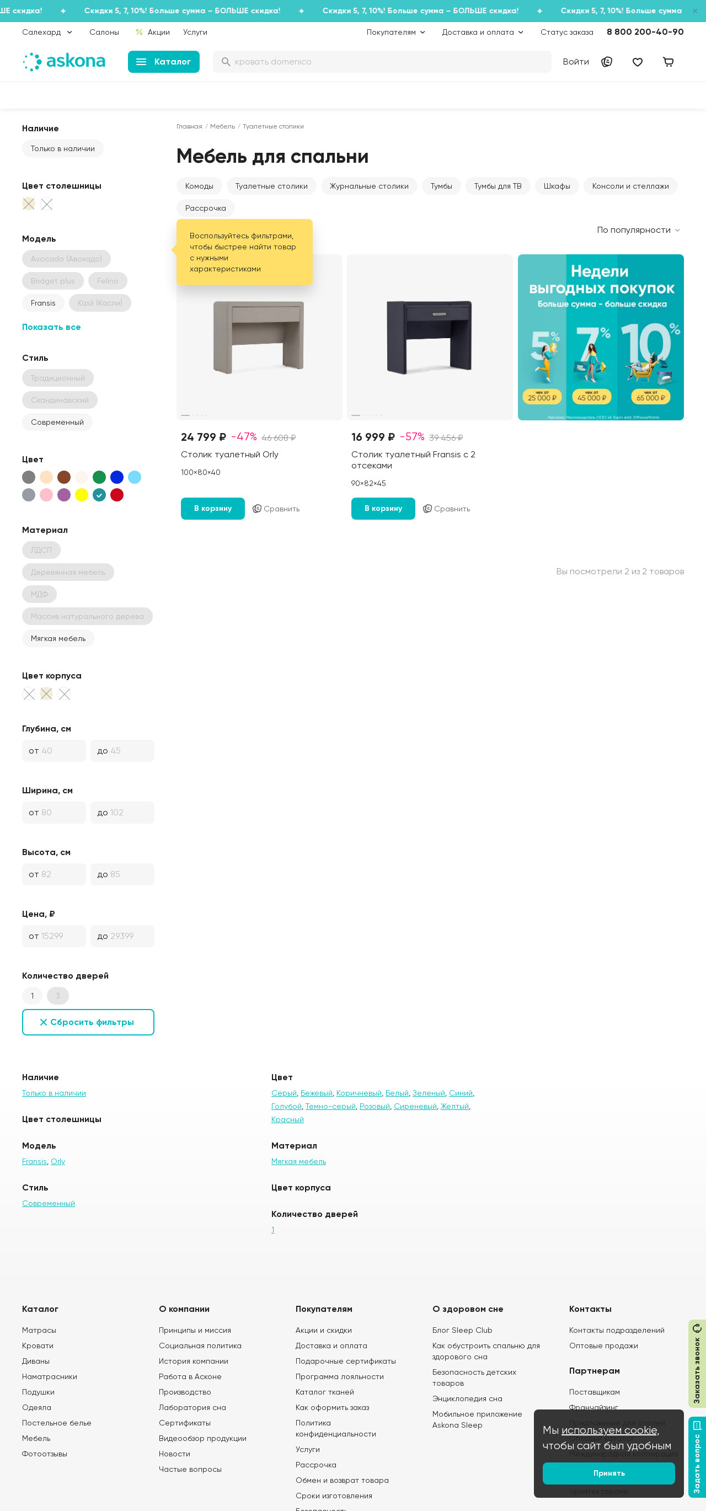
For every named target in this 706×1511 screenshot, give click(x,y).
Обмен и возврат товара (342, 1480)
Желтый (455, 1106)
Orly (58, 1161)
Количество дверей (65, 975)
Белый (397, 1092)
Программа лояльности (340, 1376)
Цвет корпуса (52, 675)
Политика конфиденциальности (336, 1428)
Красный (287, 1119)
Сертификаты (185, 1422)
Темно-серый (331, 1106)
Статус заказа (567, 32)
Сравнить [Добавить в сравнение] (275, 508)
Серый (284, 1092)
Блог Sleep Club (462, 1330)
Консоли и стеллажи (630, 185)
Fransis (43, 302)
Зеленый (429, 1092)
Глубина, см (46, 728)
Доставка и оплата (331, 1345)
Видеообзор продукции (203, 1438)
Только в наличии (63, 148)
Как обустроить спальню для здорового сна (486, 1351)
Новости (174, 1453)
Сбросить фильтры (92, 1022)
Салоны (104, 32)
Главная (189, 126)
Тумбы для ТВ (498, 185)
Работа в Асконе (190, 1376)
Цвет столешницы (61, 185)
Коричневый (359, 1092)
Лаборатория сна (192, 1407)
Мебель (222, 126)
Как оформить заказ (332, 1407)
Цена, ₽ (38, 914)
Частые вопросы (190, 1469)
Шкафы (557, 185)
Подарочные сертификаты (346, 1361)
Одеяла (36, 1407)
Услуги (195, 32)
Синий (461, 1092)
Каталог (163, 61)
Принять (609, 1473)
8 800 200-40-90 (645, 31)
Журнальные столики (369, 185)
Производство (185, 1391)
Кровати (38, 1345)
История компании (193, 1361)
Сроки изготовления (334, 1495)
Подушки (38, 1391)
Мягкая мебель (58, 638)
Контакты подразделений (617, 1330)
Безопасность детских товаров (474, 1377)
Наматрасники (49, 1376)
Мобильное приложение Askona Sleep (477, 1419)
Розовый (375, 1106)
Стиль (35, 358)
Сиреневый (415, 1106)
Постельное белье (57, 1422)
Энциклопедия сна (467, 1398)
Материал (45, 530)
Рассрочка (205, 208)
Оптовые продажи (603, 1345)
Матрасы (39, 1330)
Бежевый (317, 1092)
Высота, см (46, 852)
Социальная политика (200, 1345)
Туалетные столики (272, 185)
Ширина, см (47, 790)
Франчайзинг (593, 1407)
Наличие (40, 128)
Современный (57, 422)
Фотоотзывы (44, 1453)
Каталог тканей (325, 1391)
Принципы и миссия (195, 1330)
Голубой (286, 1106)
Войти (576, 61)
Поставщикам (594, 1391)
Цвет (33, 459)
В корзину (213, 508)
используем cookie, (610, 1430)
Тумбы (441, 185)
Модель (39, 238)
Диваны (36, 1361)
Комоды (199, 185)
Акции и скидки (324, 1330)
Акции (152, 32)
